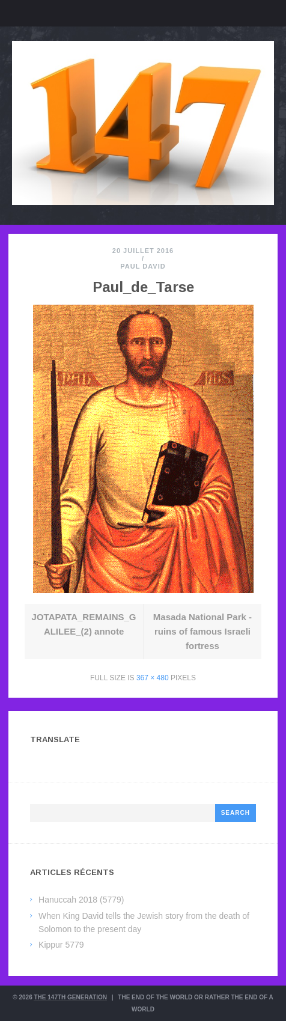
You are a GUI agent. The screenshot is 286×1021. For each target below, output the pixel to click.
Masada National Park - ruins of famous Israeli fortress (202, 631)
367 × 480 (152, 678)
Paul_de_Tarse (143, 287)
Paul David (142, 266)
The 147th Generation (70, 997)
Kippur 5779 (61, 944)
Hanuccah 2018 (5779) (81, 899)
